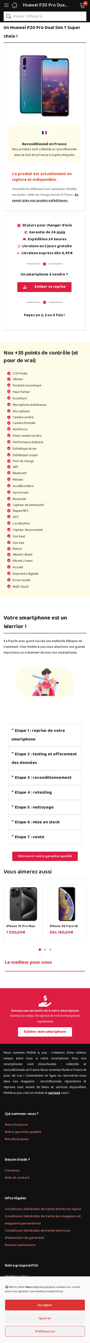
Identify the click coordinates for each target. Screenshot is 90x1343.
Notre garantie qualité (23, 1132)
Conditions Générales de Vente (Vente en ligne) (43, 1209)
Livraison (12, 1170)
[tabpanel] (23, 915)
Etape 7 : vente (29, 837)
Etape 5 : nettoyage (34, 807)
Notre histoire (16, 1125)
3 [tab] (50, 949)
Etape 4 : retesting (33, 792)
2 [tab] (45, 949)
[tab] (45, 735)
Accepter (45, 1305)
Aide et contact (17, 1178)
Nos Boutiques (17, 1139)
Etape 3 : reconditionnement (43, 777)
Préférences (45, 1331)
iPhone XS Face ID (64, 926)
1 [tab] (40, 949)
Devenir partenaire (20, 1245)
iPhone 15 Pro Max (20, 926)
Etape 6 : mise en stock (37, 822)
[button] (76, 5)
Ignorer (45, 1318)
